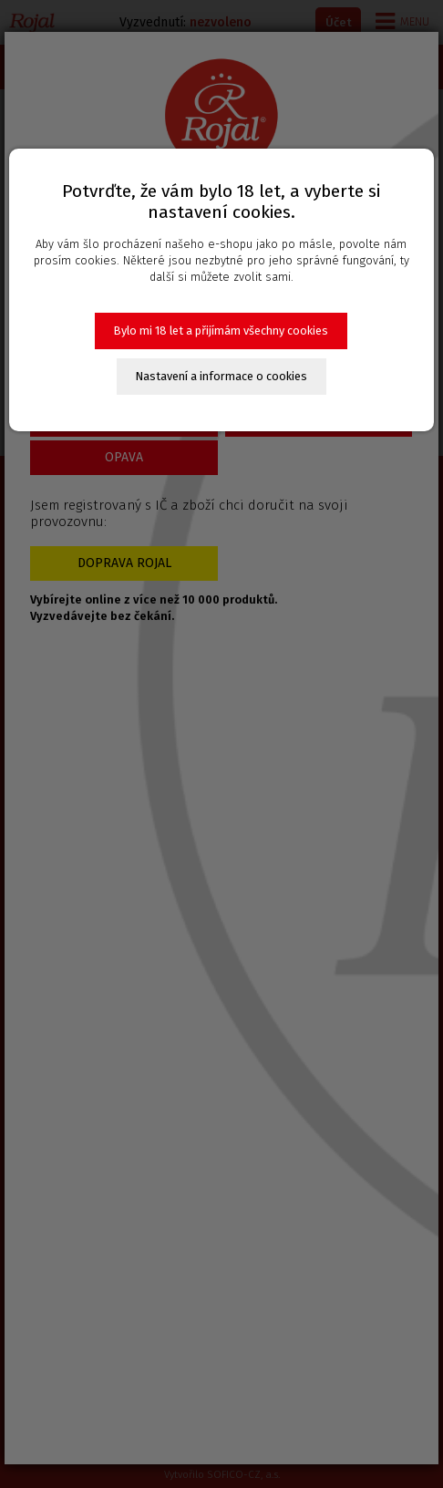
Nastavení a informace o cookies (221, 376)
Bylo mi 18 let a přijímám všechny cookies (221, 330)
